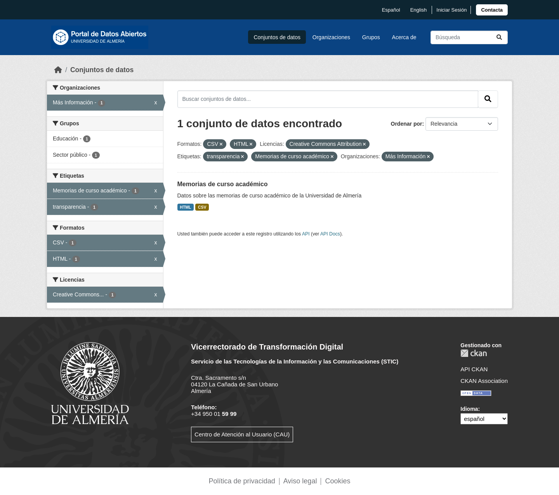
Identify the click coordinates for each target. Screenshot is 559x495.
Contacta (492, 10)
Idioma (469, 409)
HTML (185, 207)
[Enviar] (499, 37)
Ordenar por (406, 124)
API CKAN (474, 369)
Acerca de (404, 37)
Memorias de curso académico (222, 184)
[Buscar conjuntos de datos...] (469, 37)
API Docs (330, 234)
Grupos (371, 37)
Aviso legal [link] (300, 481)
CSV (202, 207)
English (418, 10)
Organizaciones (331, 37)
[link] (492, 10)
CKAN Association (484, 380)
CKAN (473, 353)
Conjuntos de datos (276, 37)
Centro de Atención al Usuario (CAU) (242, 434)
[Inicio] (58, 70)
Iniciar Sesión (451, 10)
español (391, 10)
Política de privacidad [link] (242, 481)
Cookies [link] (337, 481)
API (306, 234)
